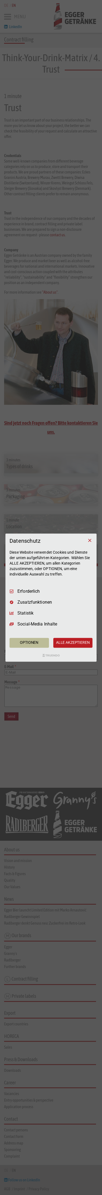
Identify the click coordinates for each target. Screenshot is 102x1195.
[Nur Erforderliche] (90, 540)
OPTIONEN (29, 642)
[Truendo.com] (51, 655)
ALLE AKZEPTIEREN (73, 642)
